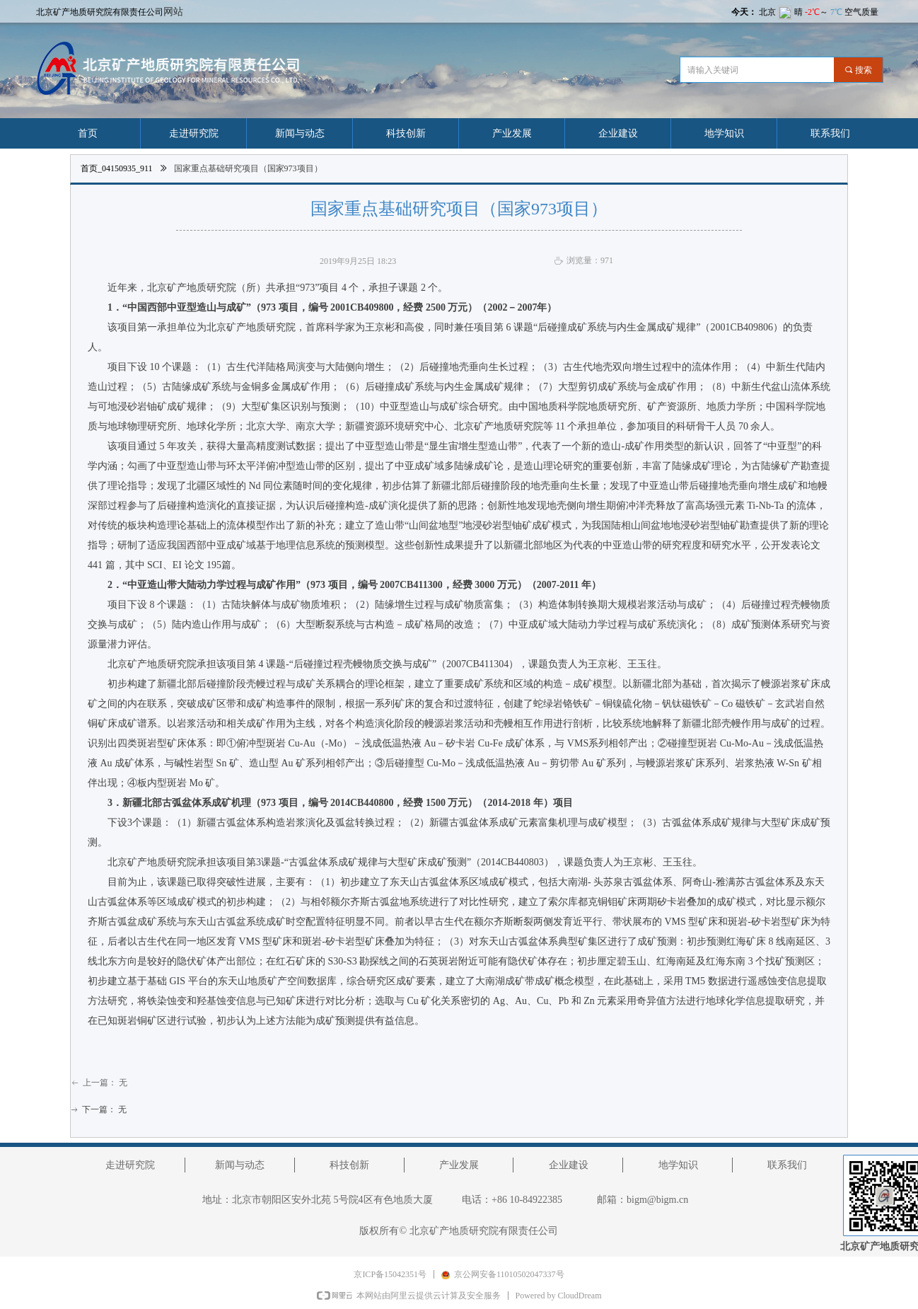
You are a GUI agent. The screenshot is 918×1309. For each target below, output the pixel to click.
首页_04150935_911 (117, 168)
